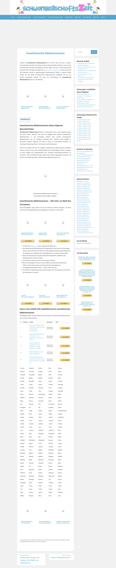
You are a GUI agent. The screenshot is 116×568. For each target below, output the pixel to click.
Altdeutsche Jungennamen (84, 190)
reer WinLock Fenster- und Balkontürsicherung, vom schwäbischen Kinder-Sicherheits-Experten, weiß (87, 307)
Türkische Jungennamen (83, 232)
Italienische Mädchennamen (84, 213)
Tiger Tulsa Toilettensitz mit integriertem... (63, 233)
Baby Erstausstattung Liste (84, 96)
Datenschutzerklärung (65, 566)
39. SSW (89, 142)
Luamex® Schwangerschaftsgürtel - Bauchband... (27, 296)
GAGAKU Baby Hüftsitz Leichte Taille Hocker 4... (27, 233)
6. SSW (89, 123)
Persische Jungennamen (83, 218)
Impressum (55, 566)
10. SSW (79, 127)
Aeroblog (49, 566)
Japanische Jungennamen (84, 215)
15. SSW (89, 128)
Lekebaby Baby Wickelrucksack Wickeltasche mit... (44, 233)
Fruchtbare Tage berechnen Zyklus (86, 158)
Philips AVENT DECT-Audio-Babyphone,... (62, 296)
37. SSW (79, 142)
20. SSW (84, 132)
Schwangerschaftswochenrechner (86, 171)
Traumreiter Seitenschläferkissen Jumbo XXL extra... (44, 296)
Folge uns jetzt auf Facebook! (84, 246)
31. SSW (79, 139)
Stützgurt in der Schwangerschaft (85, 110)
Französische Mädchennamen (84, 206)
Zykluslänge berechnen (83, 172)
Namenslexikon (87, 17)
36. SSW (89, 141)
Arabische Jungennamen (83, 197)
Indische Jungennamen (83, 208)
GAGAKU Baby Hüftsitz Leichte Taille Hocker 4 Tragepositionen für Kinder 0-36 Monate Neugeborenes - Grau (86, 262)
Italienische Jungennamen (84, 211)
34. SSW (79, 141)
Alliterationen (34, 246)
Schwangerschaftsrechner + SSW (85, 169)
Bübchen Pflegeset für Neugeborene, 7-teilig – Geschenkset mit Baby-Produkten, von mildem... (37, 340)
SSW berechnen (81, 167)
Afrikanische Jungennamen (84, 186)
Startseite (73, 566)
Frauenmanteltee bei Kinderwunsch (86, 101)
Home (13, 17)
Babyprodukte (68, 17)
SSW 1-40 (96, 17)
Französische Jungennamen (84, 204)
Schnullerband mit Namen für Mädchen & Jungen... (45, 107)
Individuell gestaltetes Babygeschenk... (27, 107)
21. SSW (89, 132)
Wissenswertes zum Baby (83, 105)
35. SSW (84, 141)
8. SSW (83, 125)
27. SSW (89, 135)
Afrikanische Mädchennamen (84, 188)
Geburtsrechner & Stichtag (84, 164)
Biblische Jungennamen (83, 201)
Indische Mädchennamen (83, 209)
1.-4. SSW (79, 123)
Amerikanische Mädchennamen (45, 53)
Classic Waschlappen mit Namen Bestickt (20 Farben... (45, 513)
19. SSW (79, 132)
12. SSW (89, 127)
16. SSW (79, 130)
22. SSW (79, 134)
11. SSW (84, 127)
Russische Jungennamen (83, 222)
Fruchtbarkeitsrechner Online (84, 160)
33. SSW (89, 139)
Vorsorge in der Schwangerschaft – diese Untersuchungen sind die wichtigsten (87, 81)
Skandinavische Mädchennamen (85, 231)
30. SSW (89, 137)
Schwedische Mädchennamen (84, 227)
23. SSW (84, 134)
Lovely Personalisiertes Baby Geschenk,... (63, 107)
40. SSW (79, 144)
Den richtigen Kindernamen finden (85, 236)
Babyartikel (78, 17)
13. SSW (79, 128)
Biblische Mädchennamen (83, 202)
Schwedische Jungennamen (84, 225)
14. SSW (84, 128)
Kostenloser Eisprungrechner (84, 162)
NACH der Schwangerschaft (55, 17)
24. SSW (89, 134)
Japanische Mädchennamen (84, 217)
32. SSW (84, 139)
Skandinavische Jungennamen (85, 229)
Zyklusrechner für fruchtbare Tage (85, 174)
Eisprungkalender (81, 156)
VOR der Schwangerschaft (24, 17)
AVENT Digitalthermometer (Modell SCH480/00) (35, 346)
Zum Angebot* (28, 240)
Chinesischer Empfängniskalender (86, 155)
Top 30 (103, 17)
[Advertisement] (58, 34)
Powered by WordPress (36, 566)
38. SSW (84, 142)
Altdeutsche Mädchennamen (84, 192)
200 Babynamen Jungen (83, 185)
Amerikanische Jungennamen (84, 193)
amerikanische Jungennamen (53, 70)
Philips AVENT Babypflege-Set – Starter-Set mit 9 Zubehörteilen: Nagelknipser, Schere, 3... (36, 334)
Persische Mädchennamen (84, 220)
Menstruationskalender (83, 165)
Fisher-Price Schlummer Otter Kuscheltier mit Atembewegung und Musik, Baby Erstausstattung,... (36, 327)
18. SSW (89, 130)
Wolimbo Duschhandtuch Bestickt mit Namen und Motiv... (63, 513)
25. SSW (79, 135)
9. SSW (88, 125)
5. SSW (84, 123)
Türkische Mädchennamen (84, 234)
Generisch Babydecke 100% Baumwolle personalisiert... (26, 513)
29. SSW (84, 137)
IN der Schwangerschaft (39, 17)
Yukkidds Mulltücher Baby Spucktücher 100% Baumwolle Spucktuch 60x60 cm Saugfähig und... (36, 352)
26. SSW (84, 135)
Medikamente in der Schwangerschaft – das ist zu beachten (86, 72)
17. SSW (84, 130)
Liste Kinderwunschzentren (84, 103)
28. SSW (79, 137)
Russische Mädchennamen (84, 224)
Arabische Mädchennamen (84, 199)
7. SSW (78, 125)
